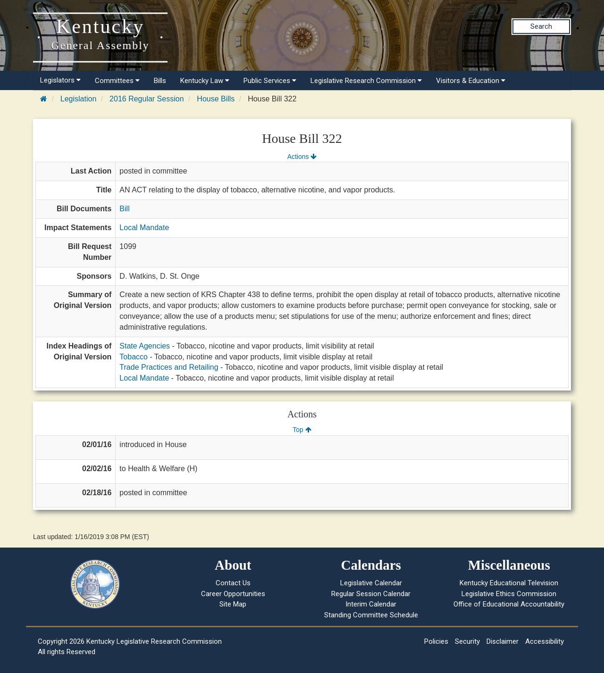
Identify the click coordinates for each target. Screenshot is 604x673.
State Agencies (144, 346)
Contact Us (233, 583)
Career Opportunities (233, 594)
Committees (117, 80)
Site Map (232, 604)
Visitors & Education (470, 80)
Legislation (78, 99)
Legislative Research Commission (366, 80)
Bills (160, 80)
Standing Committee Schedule (371, 615)
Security (467, 641)
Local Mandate (144, 228)
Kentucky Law (204, 80)
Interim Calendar (370, 604)
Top (302, 429)
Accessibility (544, 641)
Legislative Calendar (371, 583)
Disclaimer (503, 641)
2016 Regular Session (146, 99)
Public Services (269, 80)
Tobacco (133, 357)
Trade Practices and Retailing (168, 367)
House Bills (216, 99)
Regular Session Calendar (371, 594)
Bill (124, 209)
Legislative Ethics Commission (508, 594)
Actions (302, 156)
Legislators (60, 80)
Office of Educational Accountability (508, 604)
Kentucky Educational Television (509, 583)
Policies (436, 641)
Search (541, 26)
